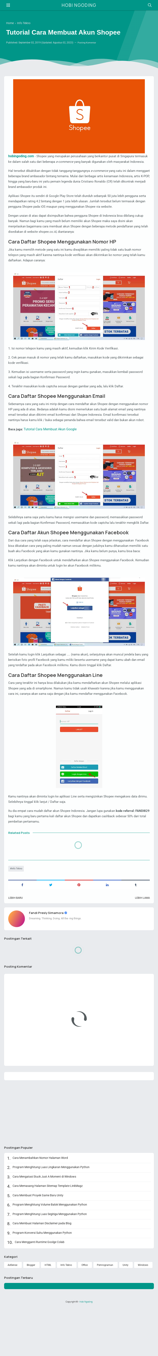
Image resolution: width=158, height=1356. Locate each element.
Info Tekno (17, 915)
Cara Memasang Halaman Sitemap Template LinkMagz (48, 1234)
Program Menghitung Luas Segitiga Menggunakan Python (50, 1262)
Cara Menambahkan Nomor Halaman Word (40, 1205)
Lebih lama (141, 944)
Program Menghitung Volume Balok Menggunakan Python (50, 1252)
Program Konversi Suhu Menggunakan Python (42, 1280)
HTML (48, 1312)
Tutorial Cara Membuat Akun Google (51, 451)
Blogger (31, 1312)
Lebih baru (16, 944)
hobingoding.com (21, 156)
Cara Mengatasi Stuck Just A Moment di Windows (45, 1224)
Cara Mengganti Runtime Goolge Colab (40, 1290)
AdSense (12, 1312)
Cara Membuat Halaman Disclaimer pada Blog (42, 1271)
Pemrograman (106, 1312)
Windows (142, 1312)
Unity (126, 1312)
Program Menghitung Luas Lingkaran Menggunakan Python (51, 1215)
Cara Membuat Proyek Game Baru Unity (38, 1243)
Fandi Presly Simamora (47, 960)
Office (85, 1312)
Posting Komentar (88, 43)
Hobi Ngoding (79, 5)
